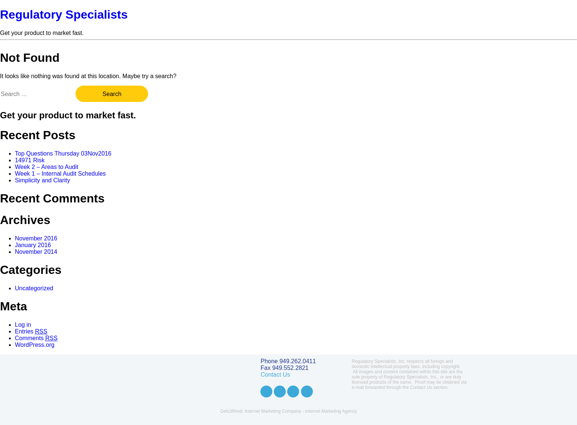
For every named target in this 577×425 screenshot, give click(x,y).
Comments (36, 338)
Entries (31, 331)
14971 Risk (30, 160)
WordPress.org (34, 345)
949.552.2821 (290, 368)
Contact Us (275, 374)
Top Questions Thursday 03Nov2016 (63, 153)
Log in (23, 325)
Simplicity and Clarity (42, 180)
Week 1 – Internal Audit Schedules (60, 173)
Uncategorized (34, 288)
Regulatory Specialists (64, 14)
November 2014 (36, 252)
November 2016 (36, 238)
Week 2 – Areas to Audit (46, 167)
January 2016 (33, 245)
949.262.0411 (297, 361)
